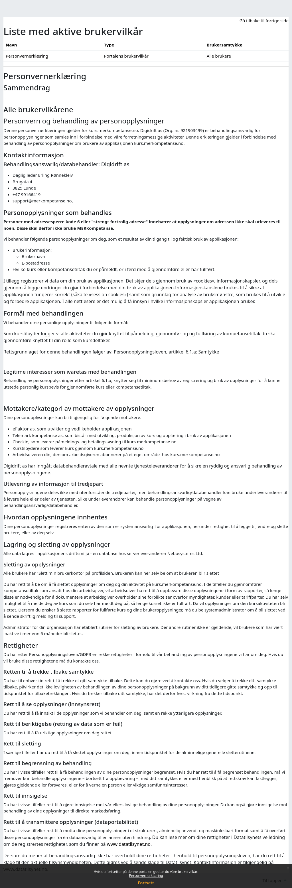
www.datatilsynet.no (129, 844)
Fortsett (146, 882)
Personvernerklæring (146, 875)
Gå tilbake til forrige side (264, 20)
